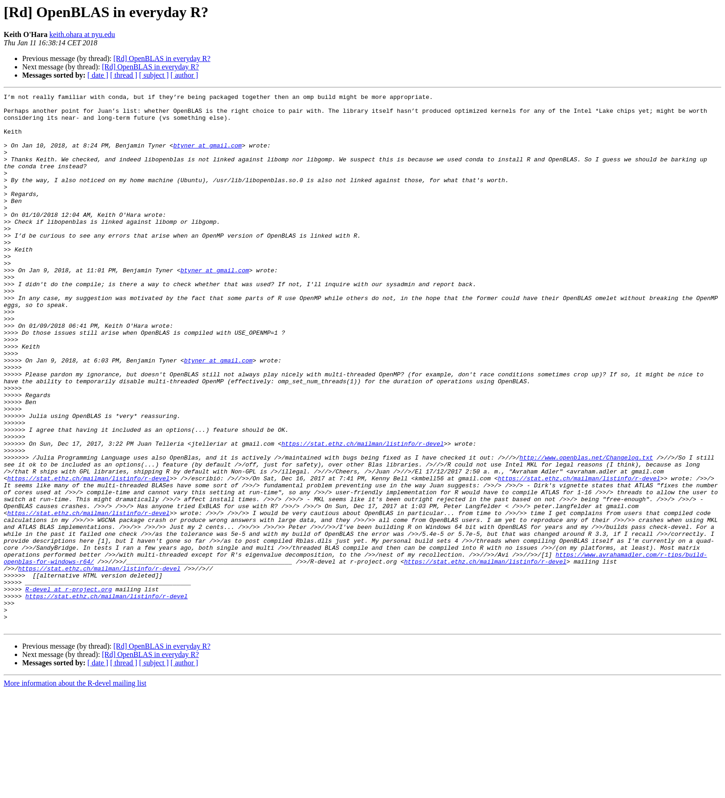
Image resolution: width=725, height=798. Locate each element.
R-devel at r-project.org (68, 689)
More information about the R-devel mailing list (75, 790)
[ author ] (184, 75)
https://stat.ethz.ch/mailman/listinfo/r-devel (363, 514)
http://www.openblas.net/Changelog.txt (586, 531)
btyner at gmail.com (207, 156)
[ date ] (97, 75)
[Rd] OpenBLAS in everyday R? (161, 58)
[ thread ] (123, 75)
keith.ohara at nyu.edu (82, 34)
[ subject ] (154, 75)
